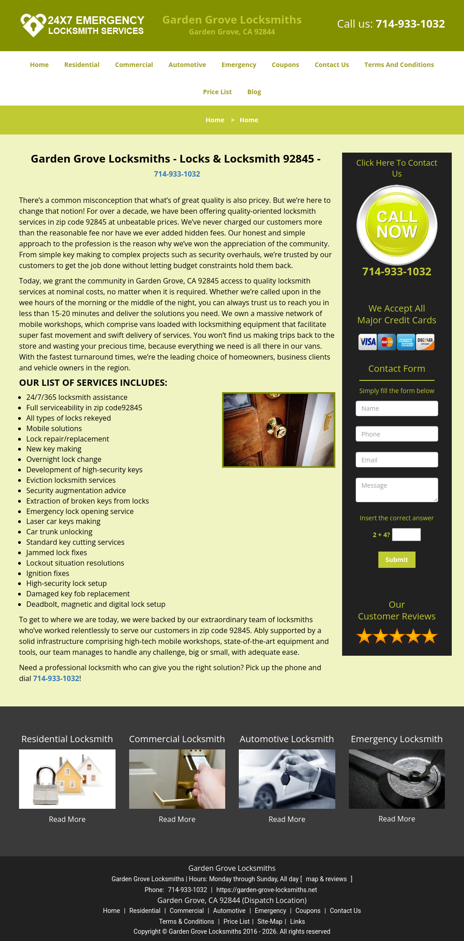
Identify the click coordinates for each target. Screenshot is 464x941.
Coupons (285, 64)
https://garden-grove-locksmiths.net (266, 889)
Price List (217, 91)
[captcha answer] (406, 534)
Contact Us (331, 64)
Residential (82, 64)
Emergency (239, 64)
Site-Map (269, 921)
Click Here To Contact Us (396, 168)
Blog (254, 91)
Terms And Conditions (399, 64)
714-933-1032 (410, 23)
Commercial (134, 64)
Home (39, 64)
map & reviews (327, 879)
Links (297, 921)
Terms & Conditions (186, 921)
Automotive (187, 64)
